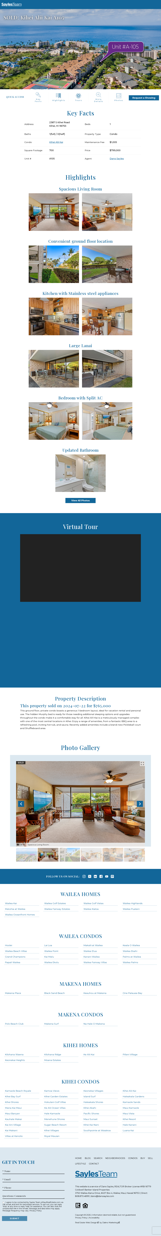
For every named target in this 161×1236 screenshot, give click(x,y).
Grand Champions (15, 956)
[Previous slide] (21, 804)
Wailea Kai (11, 903)
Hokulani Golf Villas (55, 1102)
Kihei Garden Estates (56, 1096)
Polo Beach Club (14, 1023)
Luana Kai (128, 1130)
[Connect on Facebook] (101, 876)
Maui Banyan (12, 1113)
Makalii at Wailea (93, 945)
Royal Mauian (51, 1136)
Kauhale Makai (13, 1119)
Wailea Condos (80, 936)
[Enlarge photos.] (142, 763)
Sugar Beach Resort (55, 1124)
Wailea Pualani (131, 909)
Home (78, 1158)
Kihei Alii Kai (56, 142)
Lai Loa (48, 945)
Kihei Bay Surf (13, 1096)
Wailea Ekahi (130, 951)
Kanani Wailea (92, 956)
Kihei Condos (80, 1081)
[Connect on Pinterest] (112, 876)
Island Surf (89, 1096)
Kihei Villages (51, 1130)
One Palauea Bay (132, 993)
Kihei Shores (12, 1102)
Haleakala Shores (93, 1102)
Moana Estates (52, 1060)
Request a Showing (143, 98)
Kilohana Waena (14, 1054)
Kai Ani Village (13, 1124)
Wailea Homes (80, 894)
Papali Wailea (12, 962)
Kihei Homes (80, 1045)
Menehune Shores (54, 1119)
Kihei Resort (129, 1119)
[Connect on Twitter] (89, 876)
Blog (88, 1158)
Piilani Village (130, 1054)
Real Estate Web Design (87, 1222)
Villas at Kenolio (14, 1136)
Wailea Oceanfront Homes (20, 914)
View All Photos (80, 500)
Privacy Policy (35, 1211)
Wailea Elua (90, 951)
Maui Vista (128, 1113)
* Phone (7, 1188)
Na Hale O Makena (94, 1023)
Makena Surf (51, 1023)
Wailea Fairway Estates (57, 909)
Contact (94, 1164)
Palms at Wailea (132, 956)
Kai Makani (11, 1130)
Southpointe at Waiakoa (97, 1130)
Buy (142, 1158)
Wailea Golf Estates (55, 903)
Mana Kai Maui (13, 1108)
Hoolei (8, 945)
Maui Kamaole (131, 1108)
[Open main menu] (25, 5)
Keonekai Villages (93, 1090)
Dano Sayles (117, 158)
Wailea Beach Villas (16, 951)
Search (98, 1158)
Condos (132, 1158)
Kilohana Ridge (52, 1054)
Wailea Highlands (133, 903)
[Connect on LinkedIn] (95, 876)
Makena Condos (80, 1014)
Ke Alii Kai (89, 1054)
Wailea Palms (130, 962)
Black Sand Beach (54, 993)
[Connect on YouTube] (106, 876)
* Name (7, 1171)
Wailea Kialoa (91, 909)
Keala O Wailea (131, 945)
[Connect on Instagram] (84, 876)
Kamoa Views (51, 1090)
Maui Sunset (90, 1119)
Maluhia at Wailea (15, 909)
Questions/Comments (14, 1196)
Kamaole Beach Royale (18, 1090)
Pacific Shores (91, 1113)
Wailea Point (51, 951)
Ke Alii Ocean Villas (55, 1108)
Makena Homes (80, 983)
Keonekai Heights (15, 1060)
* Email (7, 1179)
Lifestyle (80, 1164)
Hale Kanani (129, 1124)
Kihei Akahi (90, 1108)
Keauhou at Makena (95, 993)
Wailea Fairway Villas (95, 962)
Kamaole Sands (131, 1102)
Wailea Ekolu (51, 962)
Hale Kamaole (52, 1113)
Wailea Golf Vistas (94, 903)
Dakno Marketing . (111, 1222)
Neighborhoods (115, 1158)
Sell (150, 1158)
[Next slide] (140, 804)
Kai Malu (49, 956)
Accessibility (94, 1218)
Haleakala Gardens (133, 1096)
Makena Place (13, 993)
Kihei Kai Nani (91, 1124)
